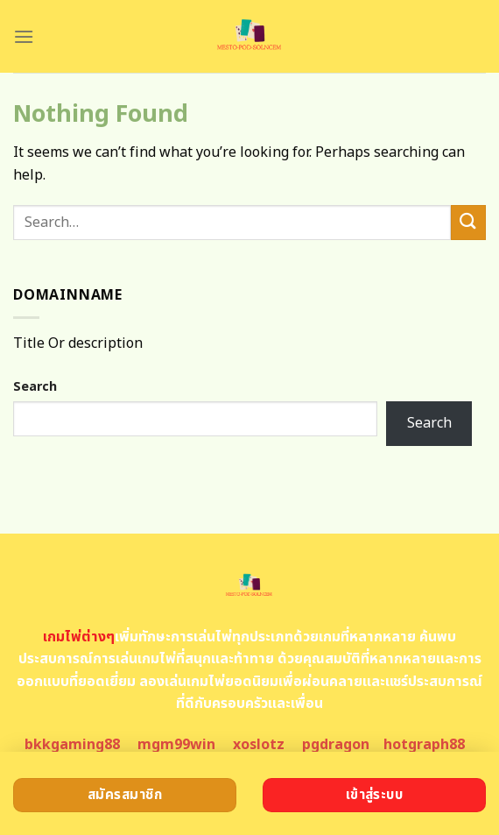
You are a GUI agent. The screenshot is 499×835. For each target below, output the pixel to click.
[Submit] (468, 222)
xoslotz (259, 744)
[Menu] (23, 36)
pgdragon (335, 744)
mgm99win (176, 744)
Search (35, 387)
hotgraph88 (424, 744)
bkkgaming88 (72, 744)
